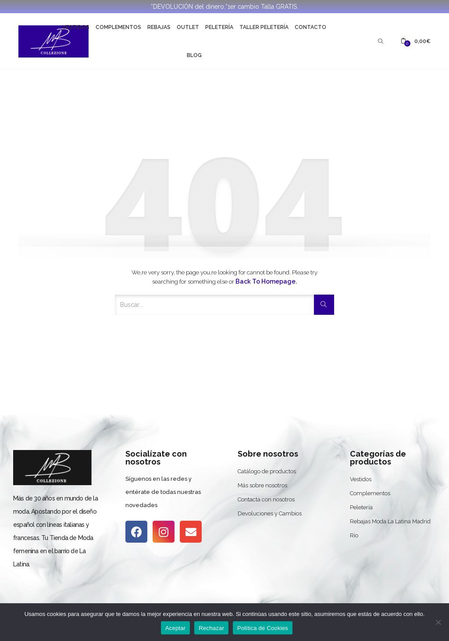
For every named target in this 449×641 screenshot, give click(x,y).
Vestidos (75, 27)
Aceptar (175, 628)
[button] (416, 41)
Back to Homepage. (266, 281)
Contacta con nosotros (266, 499)
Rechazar (211, 628)
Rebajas (159, 27)
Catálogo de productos (267, 471)
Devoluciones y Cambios (270, 513)
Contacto (310, 27)
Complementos (118, 27)
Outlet (188, 27)
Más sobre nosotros (262, 485)
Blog (194, 55)
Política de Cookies (262, 628)
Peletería (219, 27)
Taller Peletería (264, 27)
